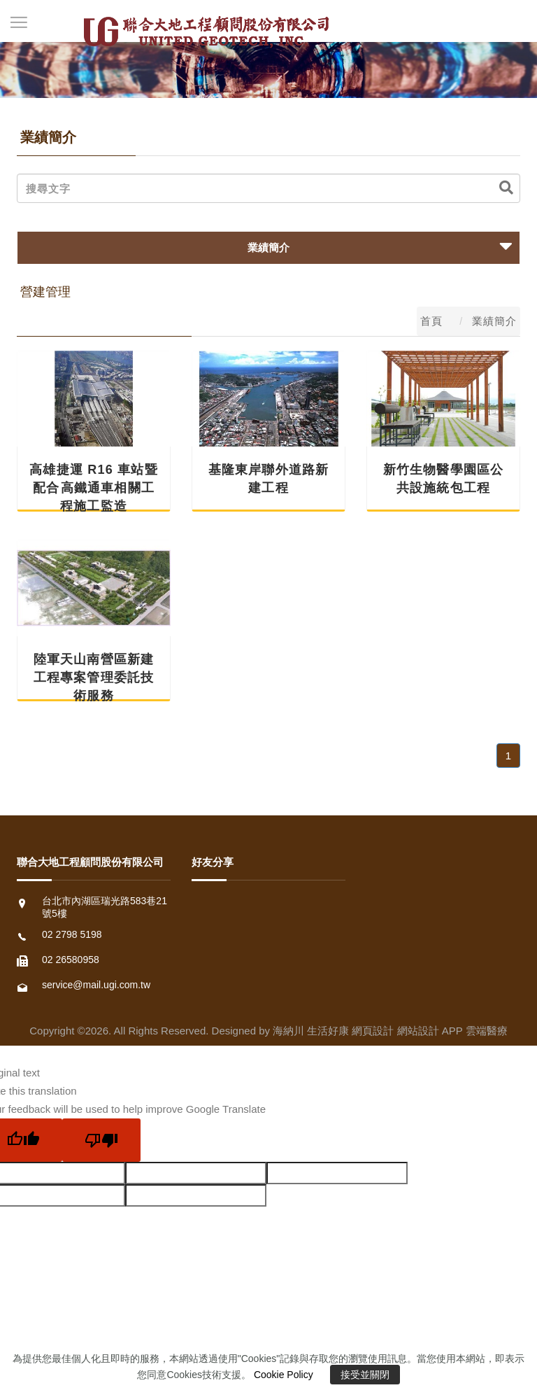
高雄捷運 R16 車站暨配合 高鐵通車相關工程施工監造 (93, 488)
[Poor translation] (101, 1140)
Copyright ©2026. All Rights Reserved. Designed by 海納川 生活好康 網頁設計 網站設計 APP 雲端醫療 (268, 1031)
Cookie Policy (283, 1374)
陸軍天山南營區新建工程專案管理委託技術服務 (94, 677)
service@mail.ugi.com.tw (96, 984)
